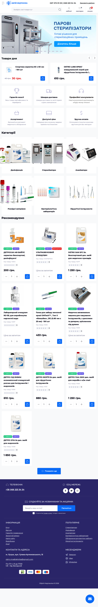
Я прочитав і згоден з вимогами (50, 513)
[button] (37, 51)
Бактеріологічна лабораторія (76, 536)
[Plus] (16, 276)
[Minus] (6, 276)
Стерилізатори (71, 527)
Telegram (72, 555)
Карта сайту (10, 538)
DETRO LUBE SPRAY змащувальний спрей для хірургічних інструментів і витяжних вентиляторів (76, 70)
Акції (7, 544)
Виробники (10, 541)
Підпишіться (66, 508)
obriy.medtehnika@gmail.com (19, 559)
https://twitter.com (71, 491)
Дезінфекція (70, 530)
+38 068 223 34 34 (15, 489)
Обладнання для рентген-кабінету (78, 538)
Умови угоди (47, 513)
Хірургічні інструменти (74, 541)
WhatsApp (73, 562)
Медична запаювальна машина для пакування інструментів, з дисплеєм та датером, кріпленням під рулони (80, 318)
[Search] (60, 9)
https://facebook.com (65, 491)
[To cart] (42, 78)
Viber (71, 558)
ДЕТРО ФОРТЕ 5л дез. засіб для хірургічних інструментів (49, 380)
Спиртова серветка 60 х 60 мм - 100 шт (29, 68)
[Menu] (3, 3)
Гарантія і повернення (14, 533)
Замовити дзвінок (87, 3)
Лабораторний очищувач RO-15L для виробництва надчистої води (16, 315)
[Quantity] (11, 276)
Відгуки (9, 530)
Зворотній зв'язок (12, 536)
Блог (8, 527)
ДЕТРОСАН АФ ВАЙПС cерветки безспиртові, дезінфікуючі (14, 255)
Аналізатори (70, 533)
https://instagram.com (77, 491)
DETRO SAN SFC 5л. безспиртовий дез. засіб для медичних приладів (79, 255)
